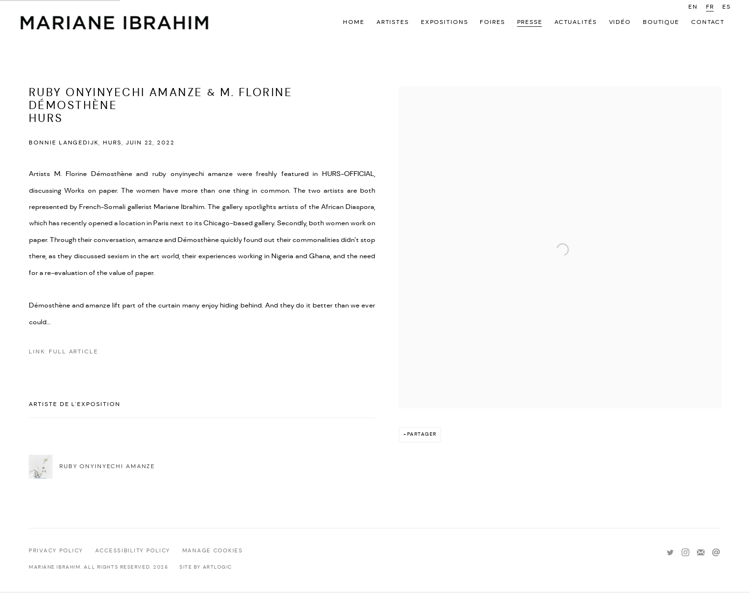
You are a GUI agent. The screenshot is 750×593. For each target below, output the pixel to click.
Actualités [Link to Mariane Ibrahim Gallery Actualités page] (575, 22)
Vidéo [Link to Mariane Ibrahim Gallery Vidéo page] (620, 22)
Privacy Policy (56, 551)
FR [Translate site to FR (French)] (710, 7)
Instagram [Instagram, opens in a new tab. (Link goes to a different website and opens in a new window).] (685, 553)
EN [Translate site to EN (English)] (693, 7)
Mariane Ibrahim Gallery (114, 23)
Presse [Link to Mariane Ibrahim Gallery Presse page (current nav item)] (529, 22)
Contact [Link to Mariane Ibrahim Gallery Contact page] (708, 22)
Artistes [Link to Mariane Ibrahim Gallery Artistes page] (392, 22)
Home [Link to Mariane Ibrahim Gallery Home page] (353, 22)
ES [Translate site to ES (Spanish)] (726, 7)
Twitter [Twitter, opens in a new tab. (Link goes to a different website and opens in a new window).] (670, 553)
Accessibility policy (132, 551)
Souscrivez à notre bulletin (701, 553)
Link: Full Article (63, 351)
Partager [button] (422, 434)
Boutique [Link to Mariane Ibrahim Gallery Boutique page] (661, 22)
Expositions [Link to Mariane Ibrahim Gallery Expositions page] (444, 22)
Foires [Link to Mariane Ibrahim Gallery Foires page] (492, 22)
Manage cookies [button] (212, 551)
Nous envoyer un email (716, 553)
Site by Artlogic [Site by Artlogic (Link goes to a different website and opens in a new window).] (205, 567)
